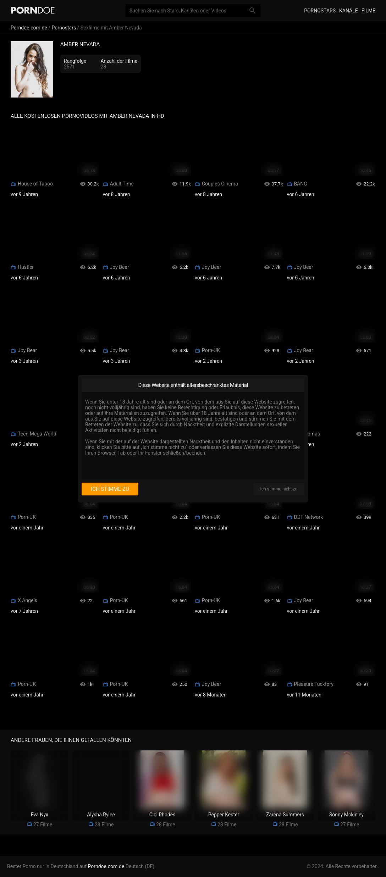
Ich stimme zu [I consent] (110, 489)
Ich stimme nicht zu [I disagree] (278, 489)
